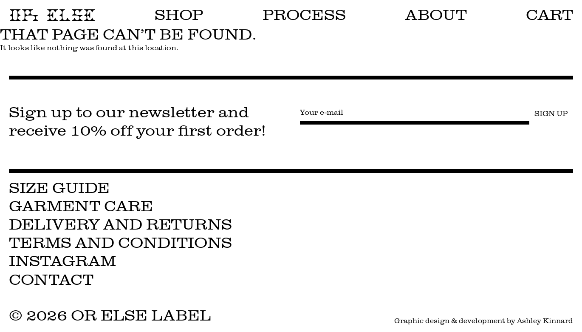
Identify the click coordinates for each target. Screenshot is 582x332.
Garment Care (81, 206)
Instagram (62, 261)
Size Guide (59, 188)
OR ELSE (52, 15)
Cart (549, 15)
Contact (51, 280)
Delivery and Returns (120, 225)
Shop (179, 15)
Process (304, 15)
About (436, 15)
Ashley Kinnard (545, 321)
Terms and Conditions (120, 243)
